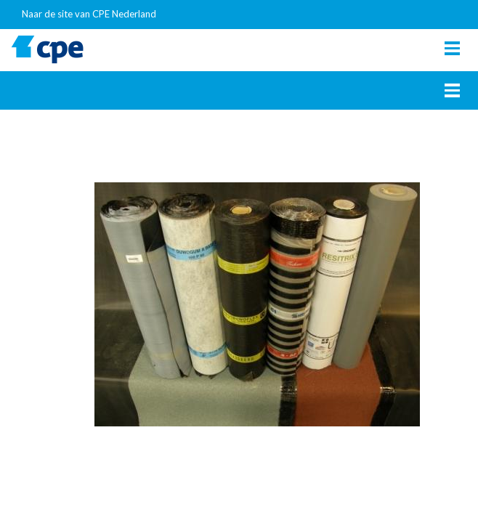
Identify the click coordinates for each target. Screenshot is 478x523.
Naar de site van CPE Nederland (89, 14)
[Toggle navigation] (452, 48)
